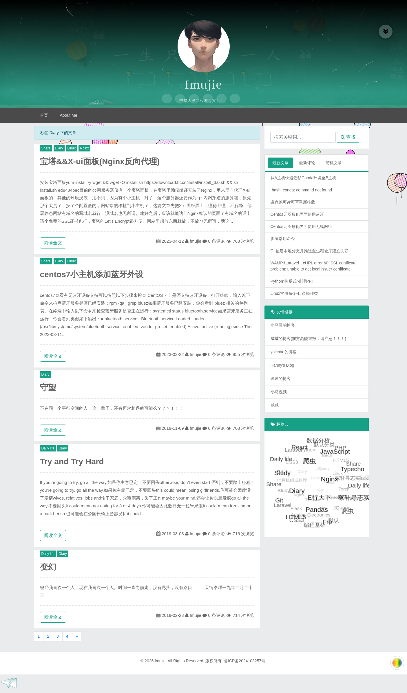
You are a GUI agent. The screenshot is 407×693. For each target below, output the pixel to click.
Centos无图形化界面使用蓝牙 (297, 214)
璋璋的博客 (281, 378)
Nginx (84, 148)
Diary (59, 148)
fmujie (203, 84)
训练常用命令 (283, 238)
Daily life (47, 448)
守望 (48, 387)
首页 (44, 115)
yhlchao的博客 (284, 352)
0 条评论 (216, 241)
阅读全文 (53, 242)
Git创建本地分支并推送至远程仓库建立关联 (310, 250)
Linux (71, 148)
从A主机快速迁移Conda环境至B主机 (304, 177)
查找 (348, 137)
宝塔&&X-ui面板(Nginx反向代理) (100, 161)
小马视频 (279, 392)
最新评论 (307, 162)
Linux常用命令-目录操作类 (294, 293)
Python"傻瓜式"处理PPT (292, 281)
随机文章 (334, 162)
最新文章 (280, 162)
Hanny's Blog (282, 365)
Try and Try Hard (72, 461)
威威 (275, 405)
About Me (68, 115)
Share (46, 148)
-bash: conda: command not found (301, 190)
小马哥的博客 (283, 325)
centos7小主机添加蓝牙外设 (92, 274)
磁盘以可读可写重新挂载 (293, 202)
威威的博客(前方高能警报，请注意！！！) (308, 338)
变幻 (48, 566)
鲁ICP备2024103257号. (245, 661)
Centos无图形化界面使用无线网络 (301, 226)
